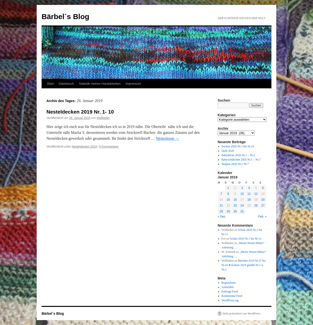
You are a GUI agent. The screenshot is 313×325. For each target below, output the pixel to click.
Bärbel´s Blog (65, 16)
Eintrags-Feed (230, 291)
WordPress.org (230, 300)
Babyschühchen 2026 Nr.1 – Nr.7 (241, 159)
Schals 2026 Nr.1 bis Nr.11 (245, 238)
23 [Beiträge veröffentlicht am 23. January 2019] (235, 205)
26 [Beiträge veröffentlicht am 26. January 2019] (255, 205)
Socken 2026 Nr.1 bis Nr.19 (238, 146)
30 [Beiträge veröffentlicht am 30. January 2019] (235, 211)
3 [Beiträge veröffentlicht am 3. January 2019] (242, 188)
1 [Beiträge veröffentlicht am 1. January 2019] (228, 188)
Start (50, 83)
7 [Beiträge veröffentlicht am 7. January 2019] (221, 194)
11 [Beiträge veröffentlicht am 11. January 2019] (249, 194)
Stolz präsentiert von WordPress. (242, 313)
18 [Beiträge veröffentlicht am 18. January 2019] (249, 199)
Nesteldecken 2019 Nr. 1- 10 (80, 112)
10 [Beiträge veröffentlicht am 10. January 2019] (242, 194)
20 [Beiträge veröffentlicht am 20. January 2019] (263, 199)
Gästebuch (66, 83)
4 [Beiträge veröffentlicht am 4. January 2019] (249, 188)
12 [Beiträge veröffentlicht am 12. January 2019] (255, 194)
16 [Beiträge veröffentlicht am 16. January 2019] (235, 199)
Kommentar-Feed (232, 296)
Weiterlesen (167, 138)
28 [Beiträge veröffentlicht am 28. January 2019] (221, 211)
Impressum (133, 83)
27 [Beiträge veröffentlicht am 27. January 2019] (263, 205)
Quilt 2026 (228, 150)
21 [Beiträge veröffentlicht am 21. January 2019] (221, 205)
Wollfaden (103, 118)
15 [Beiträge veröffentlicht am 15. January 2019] (228, 199)
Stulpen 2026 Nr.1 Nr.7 (235, 164)
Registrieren (229, 282)
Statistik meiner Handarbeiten (100, 83)
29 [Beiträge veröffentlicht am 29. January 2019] (228, 211)
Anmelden (228, 287)
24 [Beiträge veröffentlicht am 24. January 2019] (242, 205)
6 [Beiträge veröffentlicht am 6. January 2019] (263, 188)
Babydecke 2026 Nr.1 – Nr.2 (238, 155)
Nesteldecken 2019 (84, 146)
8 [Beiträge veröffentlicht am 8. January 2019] (228, 194)
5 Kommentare (109, 146)
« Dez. (222, 216)
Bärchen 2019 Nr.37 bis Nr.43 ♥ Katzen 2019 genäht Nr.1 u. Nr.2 (244, 265)
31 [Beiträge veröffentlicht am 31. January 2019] (242, 211)
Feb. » (262, 216)
